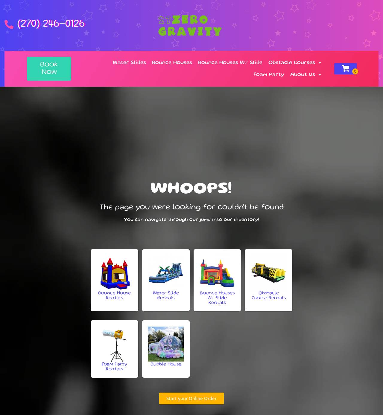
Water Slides (129, 62)
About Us (306, 75)
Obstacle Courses (295, 63)
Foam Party (268, 74)
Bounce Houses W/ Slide (230, 62)
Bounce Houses (172, 62)
